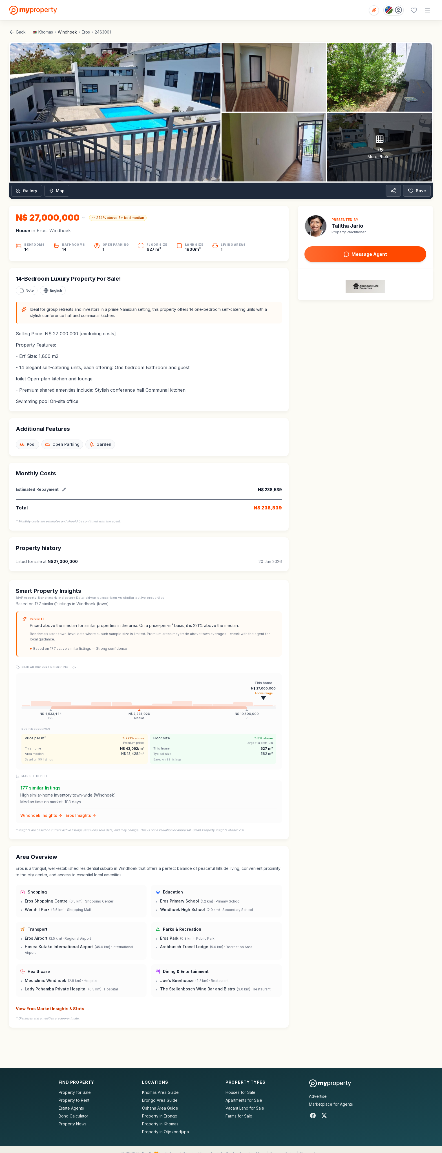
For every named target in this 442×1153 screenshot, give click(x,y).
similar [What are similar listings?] (50, 603)
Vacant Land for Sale (245, 1108)
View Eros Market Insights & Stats (52, 1009)
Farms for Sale (239, 1116)
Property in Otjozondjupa (165, 1131)
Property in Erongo (159, 1116)
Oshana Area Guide (160, 1108)
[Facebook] (313, 1115)
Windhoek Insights (41, 815)
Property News (73, 1123)
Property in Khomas (160, 1123)
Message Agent (365, 254)
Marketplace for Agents (331, 1104)
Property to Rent (74, 1100)
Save (417, 191)
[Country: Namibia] (393, 10)
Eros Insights (81, 815)
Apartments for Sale (244, 1100)
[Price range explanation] (74, 667)
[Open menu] (427, 10)
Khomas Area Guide (160, 1092)
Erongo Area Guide (160, 1100)
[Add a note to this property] (26, 290)
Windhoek (67, 32)
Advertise (318, 1096)
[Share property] (393, 191)
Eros (86, 32)
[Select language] (53, 290)
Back (17, 32)
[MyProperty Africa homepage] (330, 1083)
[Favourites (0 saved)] (413, 10)
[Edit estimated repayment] (64, 489)
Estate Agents (71, 1108)
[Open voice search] (374, 10)
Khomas (45, 32)
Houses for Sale (240, 1092)
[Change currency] (51, 217)
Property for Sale (75, 1092)
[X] (324, 1115)
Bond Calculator (73, 1116)
